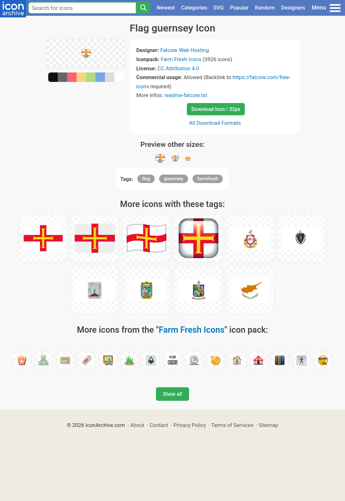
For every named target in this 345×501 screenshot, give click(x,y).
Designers (293, 7)
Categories (194, 7)
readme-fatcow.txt (185, 95)
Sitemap (268, 425)
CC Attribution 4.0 (178, 68)
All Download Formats (215, 123)
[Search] (143, 8)
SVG (218, 7)
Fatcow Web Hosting (184, 50)
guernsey (173, 178)
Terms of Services (232, 425)
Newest (166, 7)
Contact (159, 425)
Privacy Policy (189, 425)
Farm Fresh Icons (181, 59)
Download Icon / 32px (215, 109)
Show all (172, 394)
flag (146, 178)
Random (265, 7)
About (137, 425)
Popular (239, 7)
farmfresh (207, 178)
